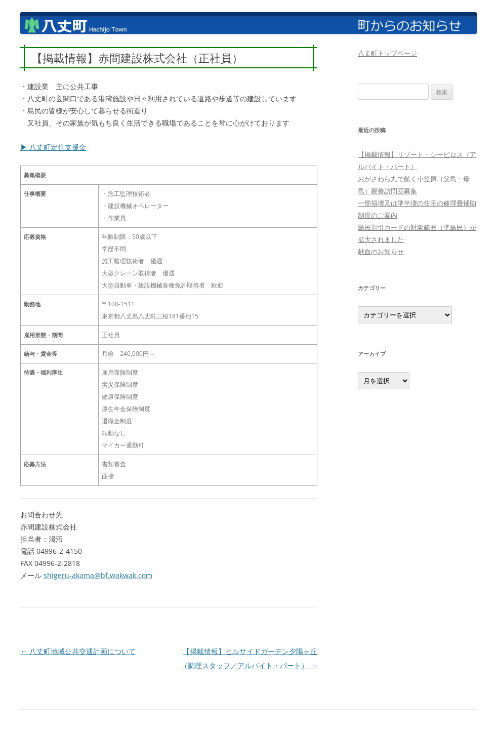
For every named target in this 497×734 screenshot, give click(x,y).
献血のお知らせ (381, 251)
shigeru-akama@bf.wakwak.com (98, 575)
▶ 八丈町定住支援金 (53, 147)
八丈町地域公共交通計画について (78, 651)
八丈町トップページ (387, 53)
